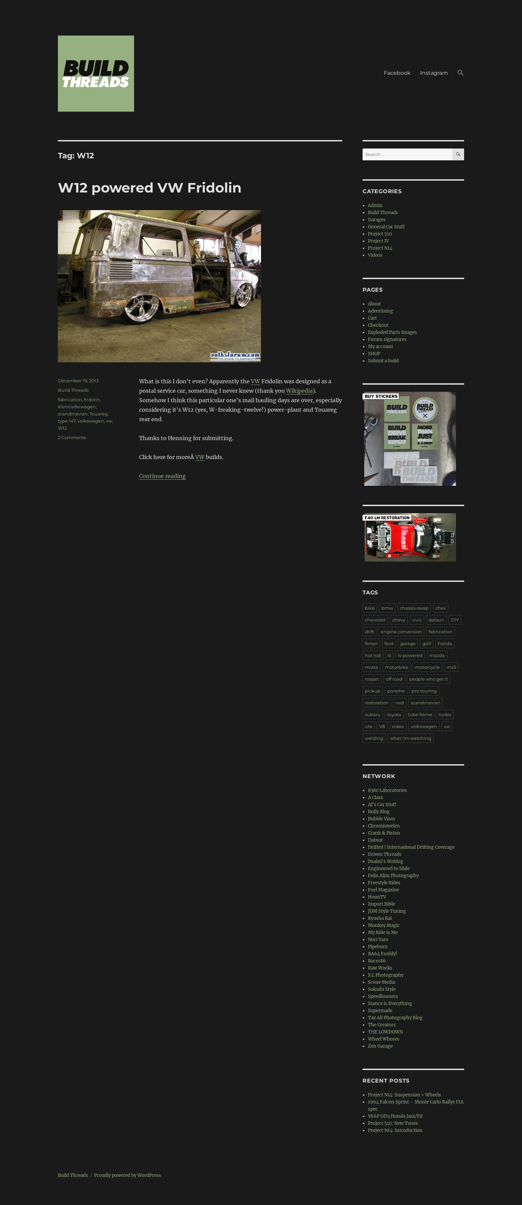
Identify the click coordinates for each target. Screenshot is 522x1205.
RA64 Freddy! (382, 954)
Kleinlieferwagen (77, 406)
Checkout (378, 325)
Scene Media (381, 982)
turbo (445, 714)
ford (389, 643)
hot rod (373, 655)
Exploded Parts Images (392, 332)
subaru (372, 714)
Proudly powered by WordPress (127, 1175)
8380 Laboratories (387, 790)
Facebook (397, 73)
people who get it (428, 679)
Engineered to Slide (389, 868)
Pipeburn (378, 947)
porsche (396, 691)
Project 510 (380, 234)
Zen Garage (380, 1046)
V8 (382, 726)
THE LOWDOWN (385, 1032)
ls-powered (410, 655)
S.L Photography (386, 975)
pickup (372, 691)
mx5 (451, 667)
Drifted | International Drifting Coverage (411, 847)
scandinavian (73, 413)
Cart (372, 318)
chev (440, 608)
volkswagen (91, 421)
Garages (377, 220)
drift (369, 631)
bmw (387, 608)
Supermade (380, 1011)
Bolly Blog (379, 812)
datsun (436, 619)
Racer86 (377, 961)
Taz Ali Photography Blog (395, 1018)
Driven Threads (384, 854)
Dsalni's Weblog (385, 861)
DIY (455, 619)
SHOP (374, 354)
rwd (399, 702)
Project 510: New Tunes (393, 1123)
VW (255, 381)
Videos (375, 255)
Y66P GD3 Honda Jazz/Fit (395, 1116)
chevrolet (375, 619)
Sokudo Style (382, 989)
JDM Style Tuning (387, 911)
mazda (437, 655)
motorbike (396, 667)
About (374, 304)
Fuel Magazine (383, 890)
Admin (375, 205)
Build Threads (73, 390)
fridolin (92, 399)
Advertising (380, 311)
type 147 (66, 421)
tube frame (420, 714)
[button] (461, 74)
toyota (394, 714)
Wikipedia (299, 390)
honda (445, 643)
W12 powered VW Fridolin (150, 187)
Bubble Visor (381, 819)
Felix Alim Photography (393, 876)
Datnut (375, 840)
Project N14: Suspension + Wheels (404, 1095)
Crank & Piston (384, 833)
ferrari (371, 643)
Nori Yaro (378, 939)
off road (394, 679)
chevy (398, 619)
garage (408, 643)
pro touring (424, 691)
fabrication (70, 399)
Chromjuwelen (384, 826)
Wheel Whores (383, 1039)
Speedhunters (383, 996)
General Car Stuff (386, 227)
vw (109, 421)
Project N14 (380, 248)
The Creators (382, 1025)
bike (370, 608)
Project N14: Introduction (395, 1130)
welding (374, 738)
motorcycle (427, 667)
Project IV (378, 241)
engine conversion (401, 631)
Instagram (434, 73)
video (398, 726)
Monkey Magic (384, 925)
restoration (377, 702)
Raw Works (380, 968)
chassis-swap (414, 608)
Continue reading (162, 476)
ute (368, 726)
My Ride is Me (383, 932)
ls (389, 655)
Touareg (99, 413)
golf (426, 643)
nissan (372, 679)
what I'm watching (410, 738)
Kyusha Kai (380, 918)
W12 (62, 428)
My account (380, 346)
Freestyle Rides (384, 883)
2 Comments (72, 437)
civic (417, 619)
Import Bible (381, 904)
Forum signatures (387, 339)
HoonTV (377, 897)
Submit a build (383, 361)
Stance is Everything (390, 1003)
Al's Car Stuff (382, 805)
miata (371, 667)
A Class (375, 797)
